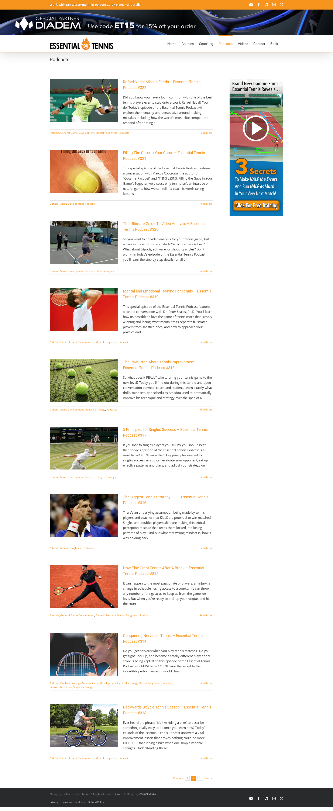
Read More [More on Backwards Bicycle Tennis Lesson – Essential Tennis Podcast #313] (206, 758)
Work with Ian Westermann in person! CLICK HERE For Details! (95, 5)
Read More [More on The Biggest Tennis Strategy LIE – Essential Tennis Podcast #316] (206, 548)
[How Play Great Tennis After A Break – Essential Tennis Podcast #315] (84, 586)
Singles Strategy (106, 477)
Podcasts (124, 133)
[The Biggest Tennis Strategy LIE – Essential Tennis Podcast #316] (84, 515)
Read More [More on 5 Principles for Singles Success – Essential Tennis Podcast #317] (206, 477)
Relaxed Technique (61, 687)
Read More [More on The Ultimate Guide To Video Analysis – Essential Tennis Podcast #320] (206, 271)
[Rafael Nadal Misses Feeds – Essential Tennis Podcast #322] (84, 100)
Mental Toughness (106, 133)
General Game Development (77, 133)
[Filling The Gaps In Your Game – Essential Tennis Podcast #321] (84, 171)
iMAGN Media (147, 794)
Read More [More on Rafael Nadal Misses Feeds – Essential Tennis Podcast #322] (206, 133)
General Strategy (95, 409)
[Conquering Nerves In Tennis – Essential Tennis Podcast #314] (84, 654)
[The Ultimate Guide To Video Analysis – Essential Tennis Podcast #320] (84, 242)
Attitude (54, 133)
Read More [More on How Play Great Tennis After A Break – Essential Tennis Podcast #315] (206, 615)
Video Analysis (105, 271)
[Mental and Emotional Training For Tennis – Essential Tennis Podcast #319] (84, 309)
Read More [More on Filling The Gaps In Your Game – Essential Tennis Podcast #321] (206, 203)
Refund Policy (96, 802)
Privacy (54, 802)
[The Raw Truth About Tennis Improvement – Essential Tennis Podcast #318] (84, 380)
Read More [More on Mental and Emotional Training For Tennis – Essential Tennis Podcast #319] (206, 342)
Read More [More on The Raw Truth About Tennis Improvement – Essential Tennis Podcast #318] (206, 409)
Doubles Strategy (70, 683)
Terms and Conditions (73, 802)
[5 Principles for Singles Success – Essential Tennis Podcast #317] (84, 448)
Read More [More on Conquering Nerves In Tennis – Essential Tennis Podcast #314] (206, 683)
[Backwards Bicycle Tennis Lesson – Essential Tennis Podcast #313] (84, 725)
